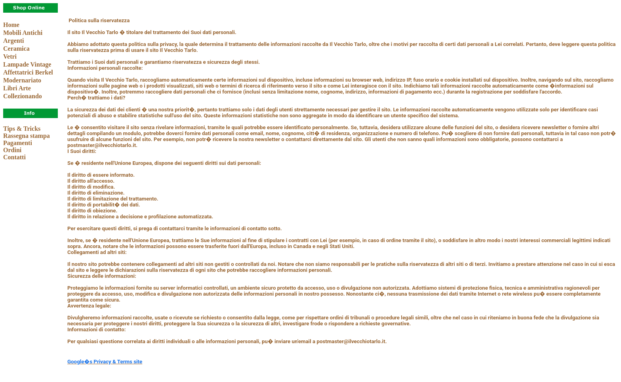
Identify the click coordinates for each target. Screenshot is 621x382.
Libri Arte (17, 88)
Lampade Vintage (27, 64)
